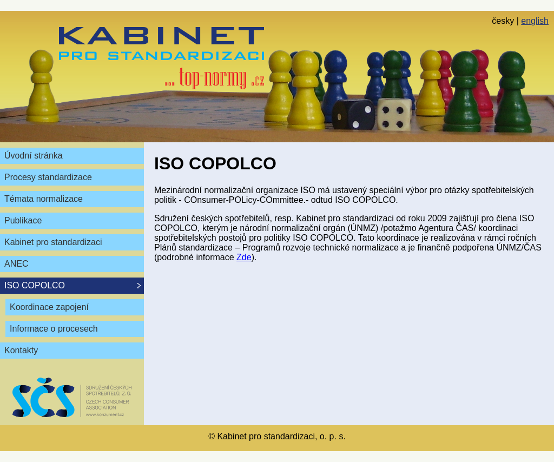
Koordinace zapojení (49, 307)
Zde (244, 257)
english (535, 20)
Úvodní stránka (33, 155)
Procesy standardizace (48, 177)
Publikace (23, 220)
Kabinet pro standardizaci (53, 242)
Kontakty (21, 350)
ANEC (16, 263)
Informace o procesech (54, 328)
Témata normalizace (43, 198)
